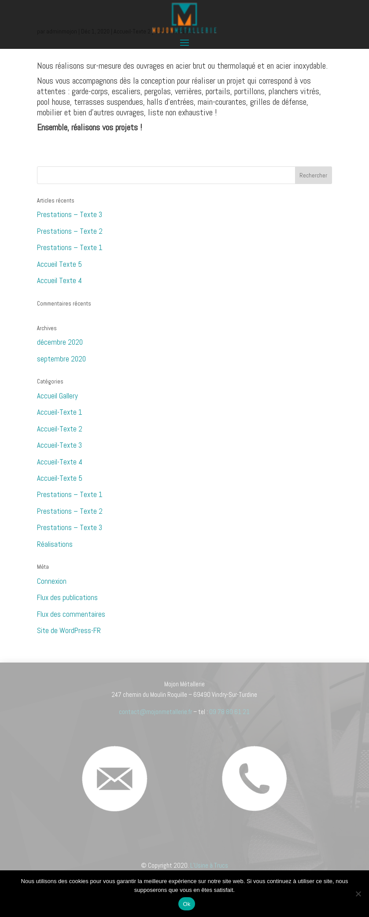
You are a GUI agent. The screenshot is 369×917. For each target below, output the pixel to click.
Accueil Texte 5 (59, 264)
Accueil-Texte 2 (59, 429)
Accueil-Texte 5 (59, 478)
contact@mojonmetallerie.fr (155, 711)
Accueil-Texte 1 (59, 412)
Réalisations (55, 544)
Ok (186, 904)
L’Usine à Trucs (209, 865)
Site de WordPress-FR (69, 630)
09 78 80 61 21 (229, 711)
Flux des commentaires (71, 614)
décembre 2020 (60, 342)
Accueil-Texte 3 (59, 445)
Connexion (51, 581)
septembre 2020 (61, 359)
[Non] (358, 893)
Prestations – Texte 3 (69, 214)
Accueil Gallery (57, 396)
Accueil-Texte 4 (59, 462)
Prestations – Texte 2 (70, 231)
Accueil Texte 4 (59, 280)
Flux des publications (67, 597)
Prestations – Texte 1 (70, 247)
